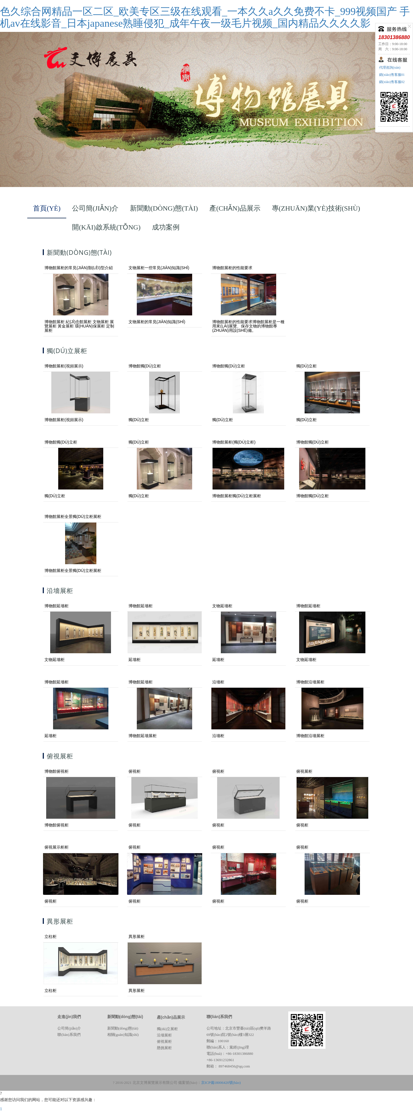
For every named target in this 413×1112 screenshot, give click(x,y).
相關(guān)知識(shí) (123, 1034)
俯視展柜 (164, 1041)
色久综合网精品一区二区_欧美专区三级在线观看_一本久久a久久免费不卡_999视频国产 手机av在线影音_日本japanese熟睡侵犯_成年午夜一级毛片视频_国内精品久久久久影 (205, 17)
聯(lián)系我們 (68, 1034)
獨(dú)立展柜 (167, 1029)
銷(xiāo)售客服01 (391, 75)
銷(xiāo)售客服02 (391, 82)
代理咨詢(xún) (389, 67)
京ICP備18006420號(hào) (221, 1082)
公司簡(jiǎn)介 (69, 1028)
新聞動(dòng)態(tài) (122, 1028)
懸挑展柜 (164, 1048)
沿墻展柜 (164, 1035)
